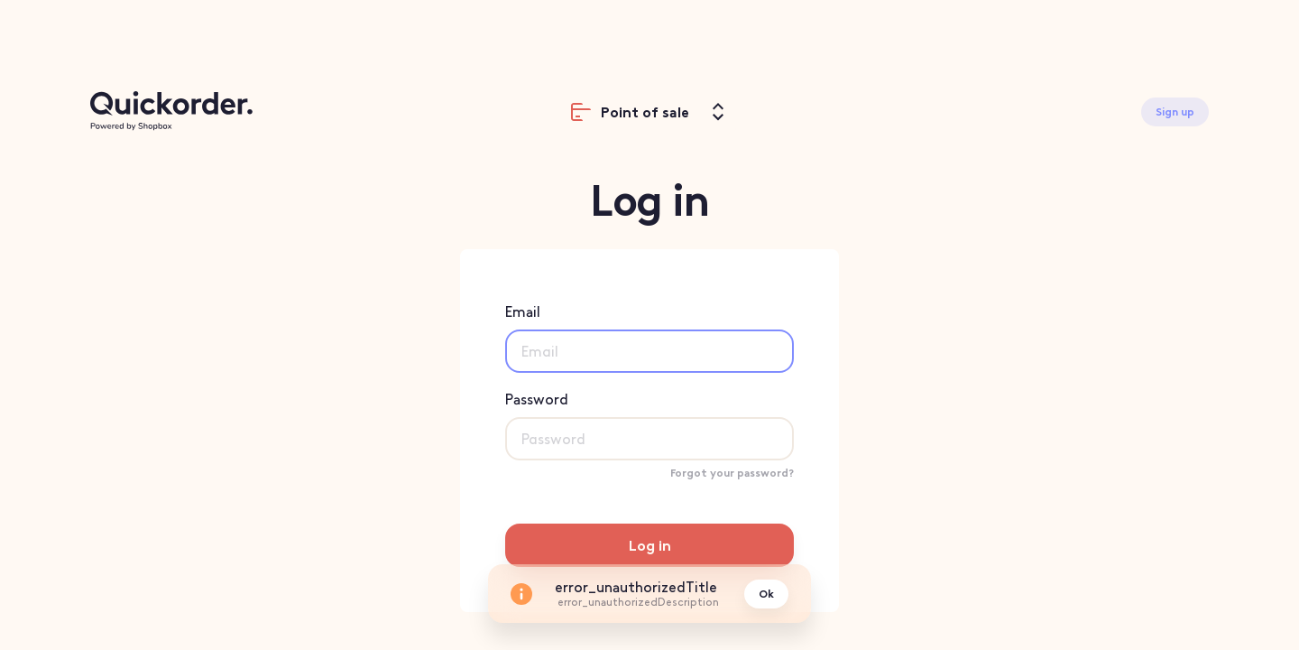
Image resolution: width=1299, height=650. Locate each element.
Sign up (1175, 112)
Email (649, 338)
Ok (766, 594)
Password (649, 425)
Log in (650, 545)
